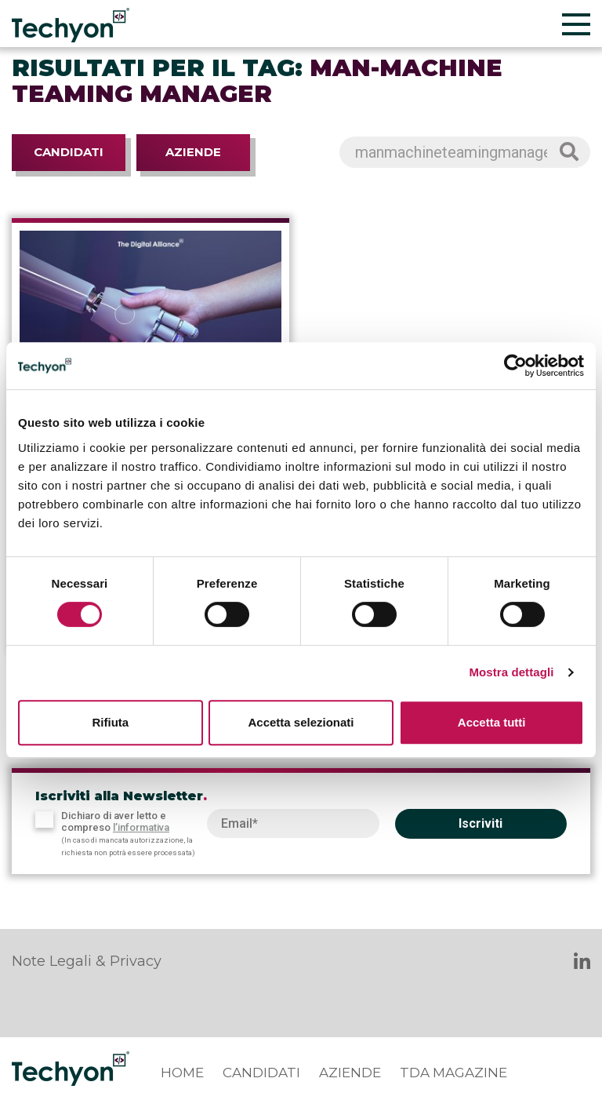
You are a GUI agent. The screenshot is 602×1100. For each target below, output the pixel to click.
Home (182, 1072)
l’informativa (141, 827)
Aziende (193, 151)
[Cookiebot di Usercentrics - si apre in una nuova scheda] (515, 365)
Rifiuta (110, 722)
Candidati (68, 151)
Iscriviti (480, 823)
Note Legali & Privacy (86, 961)
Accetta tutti (492, 722)
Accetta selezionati (301, 722)
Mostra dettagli (511, 672)
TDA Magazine (453, 1072)
